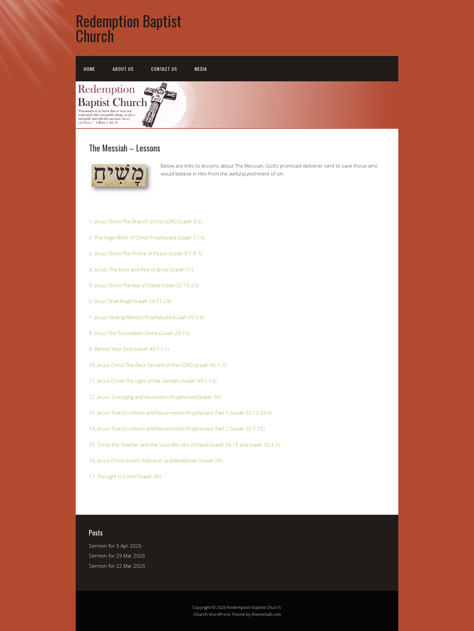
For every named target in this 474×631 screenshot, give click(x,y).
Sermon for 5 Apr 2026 (115, 545)
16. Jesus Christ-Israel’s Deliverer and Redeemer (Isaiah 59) (156, 460)
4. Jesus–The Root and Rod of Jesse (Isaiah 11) (141, 269)
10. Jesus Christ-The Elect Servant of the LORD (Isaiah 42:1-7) (157, 365)
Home (89, 68)
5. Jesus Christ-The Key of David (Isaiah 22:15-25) (144, 285)
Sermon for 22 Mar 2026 (117, 565)
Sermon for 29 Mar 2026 (117, 555)
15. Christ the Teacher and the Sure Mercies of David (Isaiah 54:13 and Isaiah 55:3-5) (184, 444)
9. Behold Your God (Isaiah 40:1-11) (129, 348)
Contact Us (164, 68)
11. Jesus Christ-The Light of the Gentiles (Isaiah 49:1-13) (153, 380)
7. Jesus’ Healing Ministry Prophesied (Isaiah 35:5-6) (146, 317)
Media (201, 68)
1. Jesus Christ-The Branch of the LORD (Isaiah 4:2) (145, 221)
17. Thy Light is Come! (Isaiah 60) (125, 476)
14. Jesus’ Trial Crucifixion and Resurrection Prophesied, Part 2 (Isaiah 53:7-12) (177, 428)
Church (200, 614)
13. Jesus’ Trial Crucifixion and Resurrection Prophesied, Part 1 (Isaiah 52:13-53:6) (180, 412)
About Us (123, 68)
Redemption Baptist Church (128, 28)
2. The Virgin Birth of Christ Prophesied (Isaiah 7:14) (147, 237)
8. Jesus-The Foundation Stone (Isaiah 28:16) (139, 333)
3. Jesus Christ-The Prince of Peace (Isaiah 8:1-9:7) (145, 253)
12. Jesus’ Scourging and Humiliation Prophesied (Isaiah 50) (155, 397)
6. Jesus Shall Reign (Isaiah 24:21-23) (130, 301)
